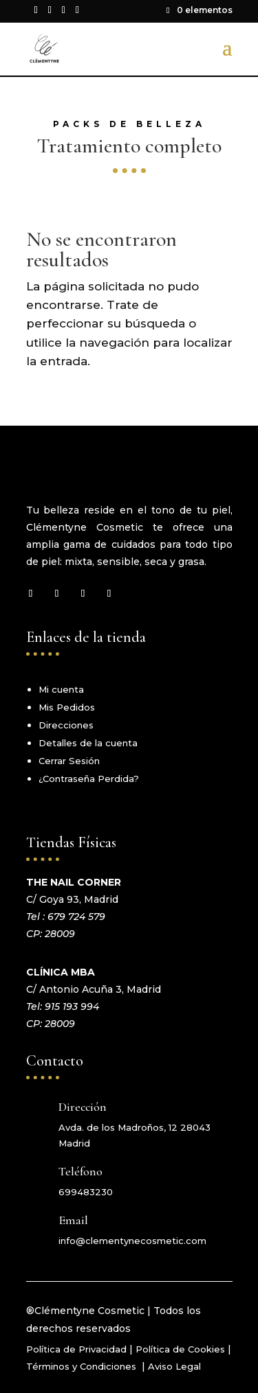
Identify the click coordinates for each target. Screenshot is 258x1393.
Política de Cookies (180, 1349)
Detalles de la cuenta (88, 742)
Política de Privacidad (76, 1349)
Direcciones (66, 724)
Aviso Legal (174, 1366)
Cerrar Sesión (69, 760)
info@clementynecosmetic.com (132, 1240)
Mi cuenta (61, 689)
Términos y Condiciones (82, 1366)
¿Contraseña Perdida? (89, 778)
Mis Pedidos (67, 707)
